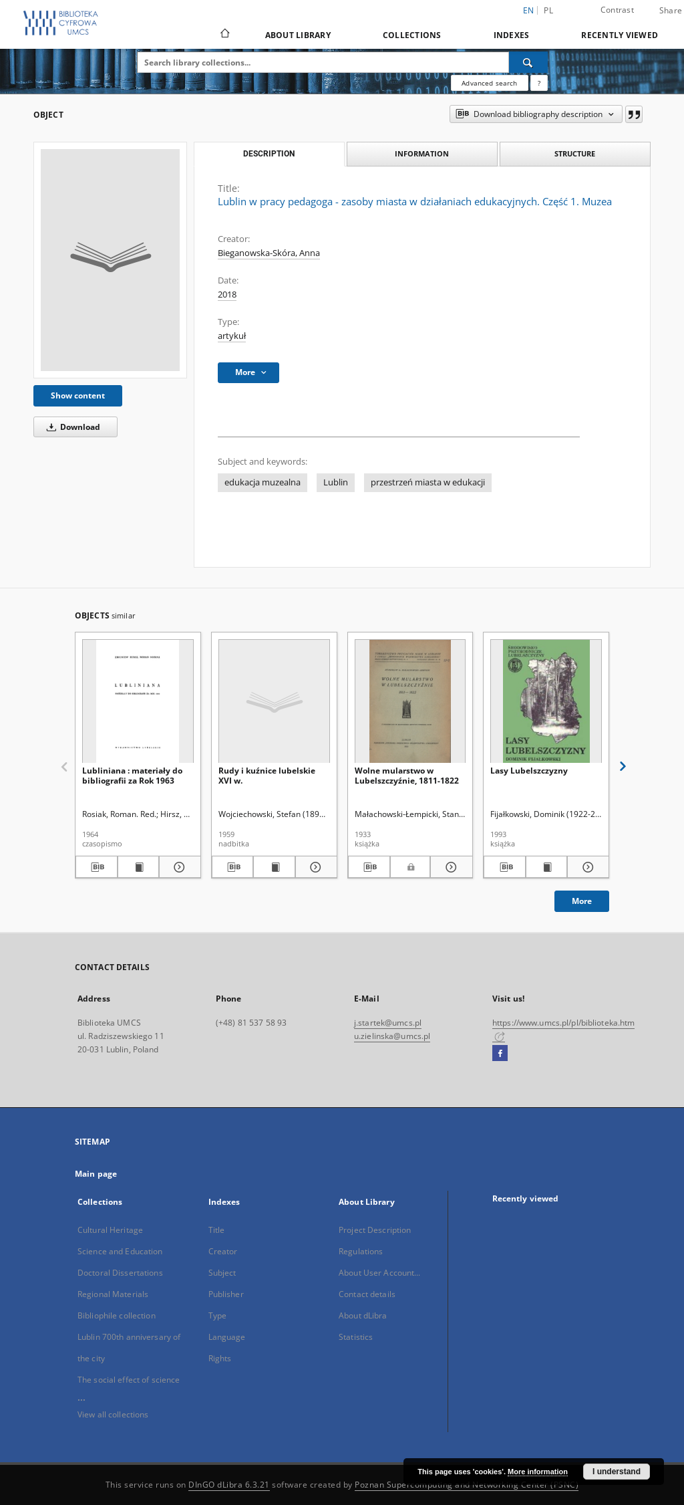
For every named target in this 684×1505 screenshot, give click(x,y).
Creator (223, 1251)
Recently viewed (619, 35)
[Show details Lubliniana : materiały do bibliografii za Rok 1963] (178, 867)
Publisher (226, 1294)
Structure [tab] (574, 153)
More (582, 901)
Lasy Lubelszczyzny (529, 770)
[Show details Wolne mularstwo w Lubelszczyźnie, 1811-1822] (449, 867)
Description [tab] (269, 153)
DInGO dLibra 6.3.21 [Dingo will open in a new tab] (229, 1484)
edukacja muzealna (262, 482)
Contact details (367, 1294)
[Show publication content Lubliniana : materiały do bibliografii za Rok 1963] (138, 867)
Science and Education (120, 1251)
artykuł (232, 336)
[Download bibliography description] (96, 867)
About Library (298, 35)
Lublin (335, 482)
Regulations (361, 1251)
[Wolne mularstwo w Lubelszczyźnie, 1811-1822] (410, 702)
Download (71, 427)
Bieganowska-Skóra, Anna (269, 253)
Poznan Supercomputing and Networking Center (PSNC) (466, 1484)
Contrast (617, 9)
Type (217, 1315)
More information (538, 1472)
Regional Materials (112, 1294)
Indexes (512, 35)
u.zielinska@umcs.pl (392, 1036)
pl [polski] (548, 10)
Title (216, 1230)
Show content (78, 395)
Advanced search (489, 83)
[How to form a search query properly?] (539, 83)
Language (227, 1337)
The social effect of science (128, 1379)
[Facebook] (500, 1054)
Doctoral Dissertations (120, 1272)
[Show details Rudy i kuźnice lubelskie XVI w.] (314, 867)
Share (670, 10)
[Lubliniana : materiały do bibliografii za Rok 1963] (138, 702)
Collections (412, 35)
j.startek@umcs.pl (387, 1022)
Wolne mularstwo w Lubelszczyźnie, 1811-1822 (407, 775)
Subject (222, 1272)
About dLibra (363, 1315)
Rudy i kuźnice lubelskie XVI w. (266, 775)
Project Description (375, 1230)
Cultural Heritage (110, 1230)
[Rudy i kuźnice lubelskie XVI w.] (274, 702)
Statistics (356, 1337)
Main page (96, 1173)
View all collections (112, 1414)
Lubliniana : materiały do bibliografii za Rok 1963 (132, 775)
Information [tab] (422, 153)
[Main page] (224, 34)
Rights (220, 1358)
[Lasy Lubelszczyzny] (546, 702)
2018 (227, 294)
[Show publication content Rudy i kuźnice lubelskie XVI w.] (274, 867)
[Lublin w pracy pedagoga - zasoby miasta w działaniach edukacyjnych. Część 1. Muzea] (110, 260)
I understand (616, 1471)
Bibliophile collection (116, 1315)
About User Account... (380, 1272)
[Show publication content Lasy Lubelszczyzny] (546, 867)
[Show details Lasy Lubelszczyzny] (586, 867)
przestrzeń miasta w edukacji (428, 482)
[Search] (528, 62)
